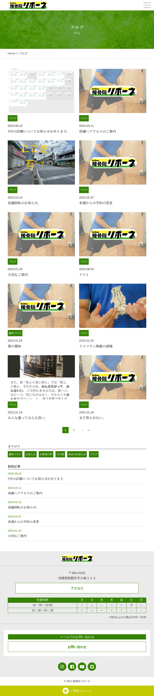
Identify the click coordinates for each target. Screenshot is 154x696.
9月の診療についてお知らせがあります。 (39, 131)
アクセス (77, 588)
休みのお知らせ (77, 454)
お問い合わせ (77, 647)
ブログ (12, 118)
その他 (60, 454)
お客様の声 (46, 454)
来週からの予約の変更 (96, 202)
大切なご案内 (18, 274)
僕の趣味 (14, 346)
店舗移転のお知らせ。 (24, 202)
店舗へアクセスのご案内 (97, 131)
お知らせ (31, 454)
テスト (84, 274)
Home (11, 53)
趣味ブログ (15, 333)
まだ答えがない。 (92, 417)
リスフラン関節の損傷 (96, 346)
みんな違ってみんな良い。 (28, 417)
